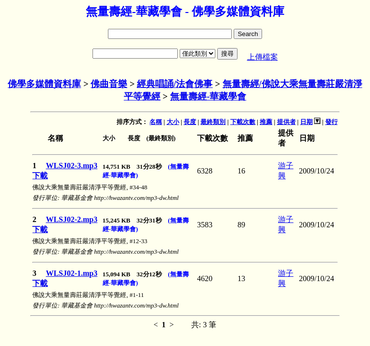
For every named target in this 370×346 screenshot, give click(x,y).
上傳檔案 (262, 57)
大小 (173, 121)
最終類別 (212, 121)
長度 (190, 121)
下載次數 (242, 121)
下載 (40, 176)
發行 (331, 121)
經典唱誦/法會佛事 (174, 84)
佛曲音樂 (109, 84)
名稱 (155, 121)
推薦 (266, 121)
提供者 (286, 121)
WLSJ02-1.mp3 (71, 273)
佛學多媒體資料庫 (44, 84)
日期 (306, 121)
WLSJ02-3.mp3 (71, 165)
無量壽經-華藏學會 (208, 96)
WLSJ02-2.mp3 (71, 219)
